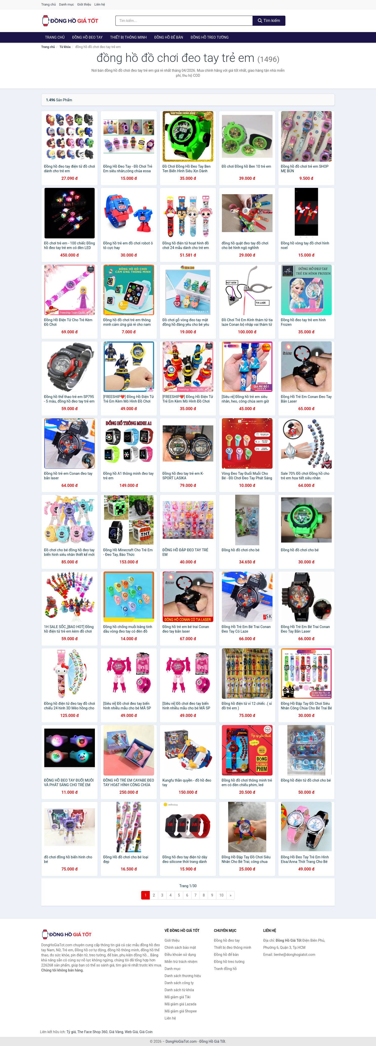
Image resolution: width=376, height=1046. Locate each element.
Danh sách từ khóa (179, 990)
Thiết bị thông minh (128, 37)
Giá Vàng (116, 1032)
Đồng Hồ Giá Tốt (212, 1041)
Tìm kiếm (269, 20)
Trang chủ (48, 4)
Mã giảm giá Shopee (181, 1011)
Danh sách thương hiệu (183, 976)
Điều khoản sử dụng (180, 955)
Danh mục (66, 4)
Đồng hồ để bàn (168, 37)
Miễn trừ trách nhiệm (181, 962)
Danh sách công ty (179, 983)
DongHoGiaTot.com (181, 1041)
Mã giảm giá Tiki (178, 997)
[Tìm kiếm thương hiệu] (184, 21)
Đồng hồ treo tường (210, 37)
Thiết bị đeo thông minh (232, 947)
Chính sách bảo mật (180, 947)
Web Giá (131, 1032)
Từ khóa (64, 47)
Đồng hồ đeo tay (87, 37)
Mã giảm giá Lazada (181, 1004)
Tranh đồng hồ (225, 969)
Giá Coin (146, 1032)
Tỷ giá (71, 1032)
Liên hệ (99, 4)
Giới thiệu (84, 4)
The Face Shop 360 (92, 1032)
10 (221, 895)
